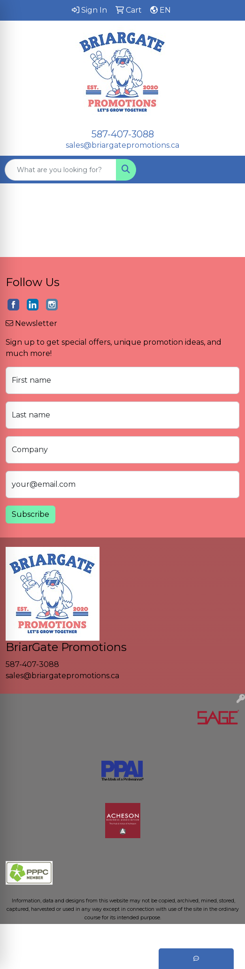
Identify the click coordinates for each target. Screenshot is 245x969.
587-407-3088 (123, 134)
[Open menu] (226, 169)
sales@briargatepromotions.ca (122, 145)
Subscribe (30, 514)
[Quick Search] (60, 170)
